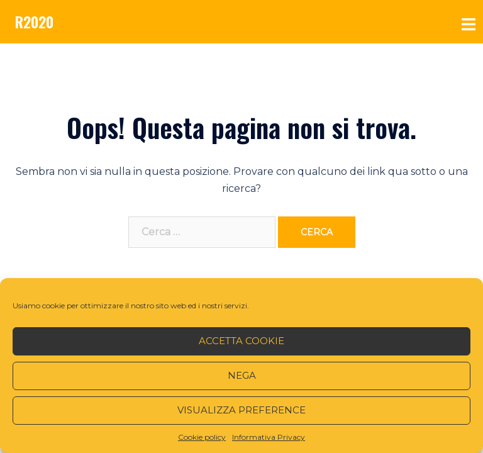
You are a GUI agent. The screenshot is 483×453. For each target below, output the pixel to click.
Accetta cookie (241, 341)
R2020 (34, 21)
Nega (242, 375)
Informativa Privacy (268, 437)
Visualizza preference (241, 410)
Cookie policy (202, 437)
